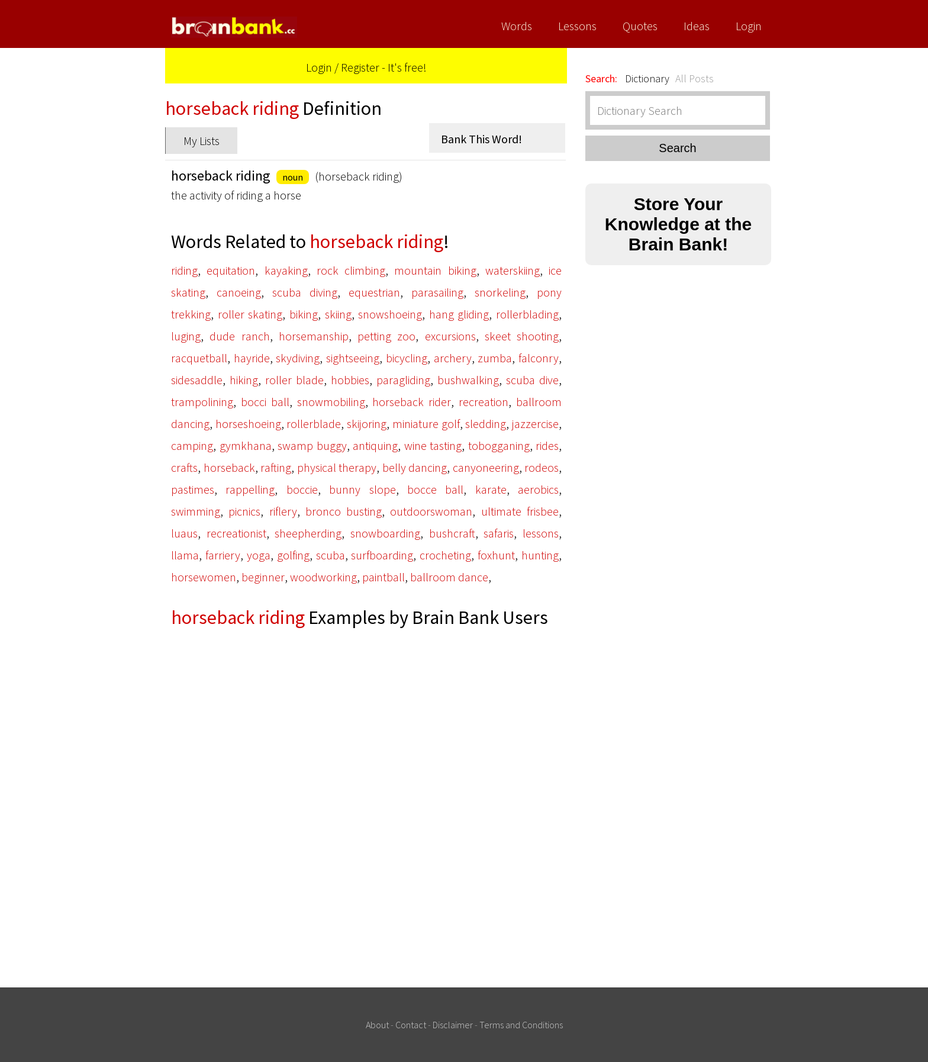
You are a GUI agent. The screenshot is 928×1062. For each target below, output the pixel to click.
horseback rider (411, 401)
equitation (231, 270)
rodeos (541, 467)
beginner (263, 576)
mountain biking (435, 270)
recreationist (236, 533)
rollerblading (527, 314)
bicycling (406, 357)
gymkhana (246, 445)
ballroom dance (449, 576)
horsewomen (203, 576)
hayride (252, 357)
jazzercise (535, 423)
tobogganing (499, 445)
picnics (244, 511)
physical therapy (337, 467)
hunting (540, 555)
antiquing (375, 445)
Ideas (697, 25)
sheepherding (308, 533)
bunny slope (362, 489)
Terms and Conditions (521, 1025)
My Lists (201, 140)
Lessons (577, 25)
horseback (229, 467)
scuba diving (304, 292)
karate (491, 489)
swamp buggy (312, 445)
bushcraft (452, 533)
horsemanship (314, 336)
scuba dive (532, 379)
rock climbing (351, 270)
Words (516, 25)
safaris (499, 533)
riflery (283, 511)
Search (677, 148)
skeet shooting (522, 336)
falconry (538, 357)
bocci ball (265, 401)
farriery (222, 555)
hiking (244, 379)
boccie (302, 489)
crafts (184, 467)
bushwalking (468, 379)
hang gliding (459, 314)
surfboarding (382, 555)
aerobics (538, 489)
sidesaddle (197, 379)
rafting (275, 467)
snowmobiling (331, 401)
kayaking (286, 270)
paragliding (403, 379)
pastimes (192, 489)
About (377, 1025)
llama (185, 555)
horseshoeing (248, 423)
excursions (450, 336)
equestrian (374, 292)
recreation (483, 401)
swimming (195, 511)
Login (749, 25)
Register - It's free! (384, 67)
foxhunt (496, 555)
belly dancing (414, 467)
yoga (258, 555)
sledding (485, 423)
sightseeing (352, 357)
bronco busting (343, 511)
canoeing (239, 292)
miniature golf (426, 423)
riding (184, 270)
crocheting (445, 555)
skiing (338, 314)
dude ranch (239, 336)
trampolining (202, 401)
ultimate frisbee (520, 511)
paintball (383, 576)
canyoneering (486, 467)
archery (453, 357)
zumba (495, 357)
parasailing (437, 292)
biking (303, 314)
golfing (293, 555)
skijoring (366, 423)
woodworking (323, 576)
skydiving (298, 357)
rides (547, 445)
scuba (330, 555)
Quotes (640, 25)
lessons (541, 533)
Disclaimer (453, 1025)
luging (186, 336)
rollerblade (313, 423)
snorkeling (500, 292)
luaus (184, 533)
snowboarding (385, 533)
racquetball (199, 357)
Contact (410, 1025)
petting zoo (386, 336)
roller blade (294, 379)
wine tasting (433, 445)
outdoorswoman (431, 511)
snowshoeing (390, 314)
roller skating (250, 314)
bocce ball (435, 489)
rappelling (250, 489)
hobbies (350, 379)
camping (192, 445)
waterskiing (512, 270)
